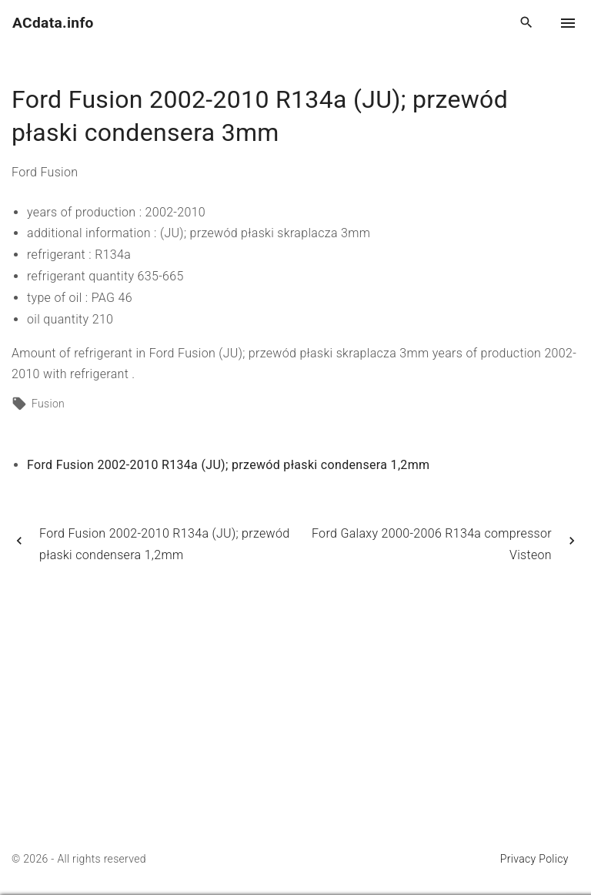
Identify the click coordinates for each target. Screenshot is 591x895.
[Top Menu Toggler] (568, 23)
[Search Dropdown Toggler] (527, 23)
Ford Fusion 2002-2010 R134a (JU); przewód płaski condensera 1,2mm (228, 465)
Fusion (48, 403)
